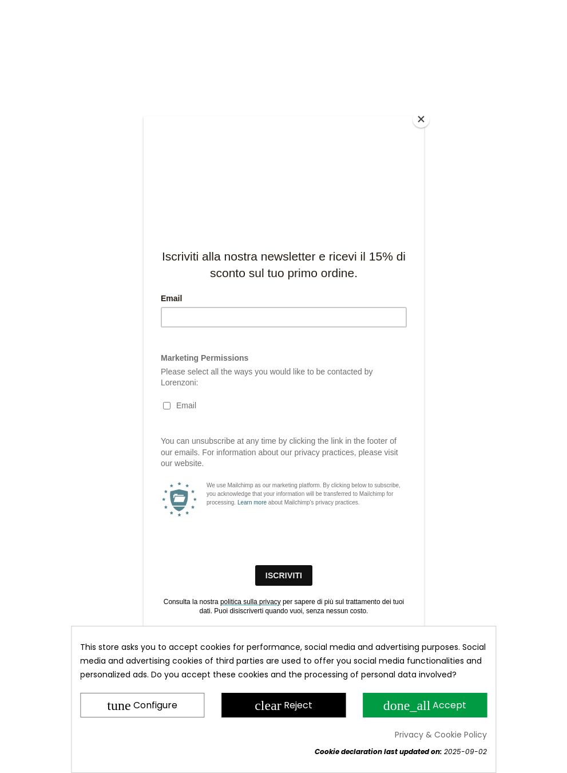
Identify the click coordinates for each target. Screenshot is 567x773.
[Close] (421, 119)
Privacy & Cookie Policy (441, 734)
